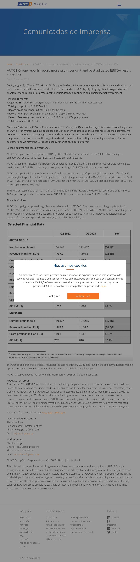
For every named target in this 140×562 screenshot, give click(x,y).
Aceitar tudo (83, 296)
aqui (103, 286)
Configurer (54, 296)
